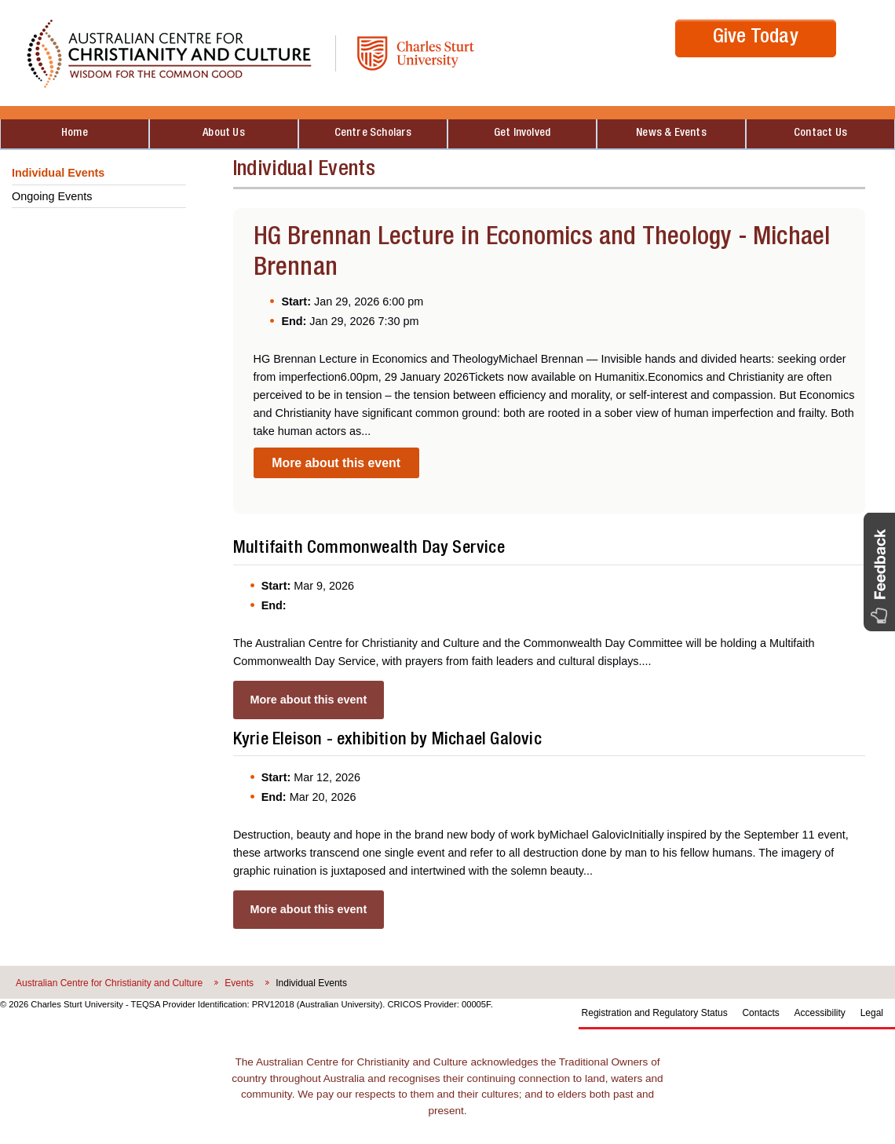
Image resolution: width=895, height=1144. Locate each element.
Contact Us (820, 133)
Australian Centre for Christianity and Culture (109, 983)
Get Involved (522, 133)
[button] (879, 572)
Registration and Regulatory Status (655, 1012)
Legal (871, 1012)
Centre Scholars (373, 133)
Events (239, 983)
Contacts (760, 1012)
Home (74, 133)
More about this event (336, 463)
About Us (224, 133)
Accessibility (820, 1012)
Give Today (755, 38)
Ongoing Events (52, 196)
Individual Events (58, 172)
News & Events (671, 133)
